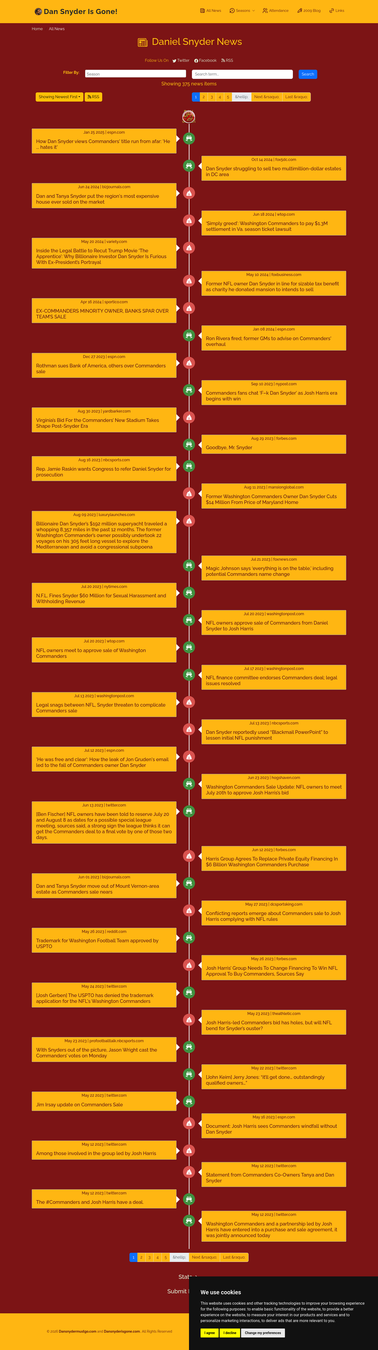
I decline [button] (229, 1333)
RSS (227, 60)
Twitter (181, 60)
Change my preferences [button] (263, 1333)
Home (37, 29)
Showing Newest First (58, 97)
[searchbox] (136, 73)
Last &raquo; (296, 97)
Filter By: (71, 72)
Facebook (205, 60)
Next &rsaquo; (266, 97)
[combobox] (135, 73)
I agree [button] (209, 1333)
